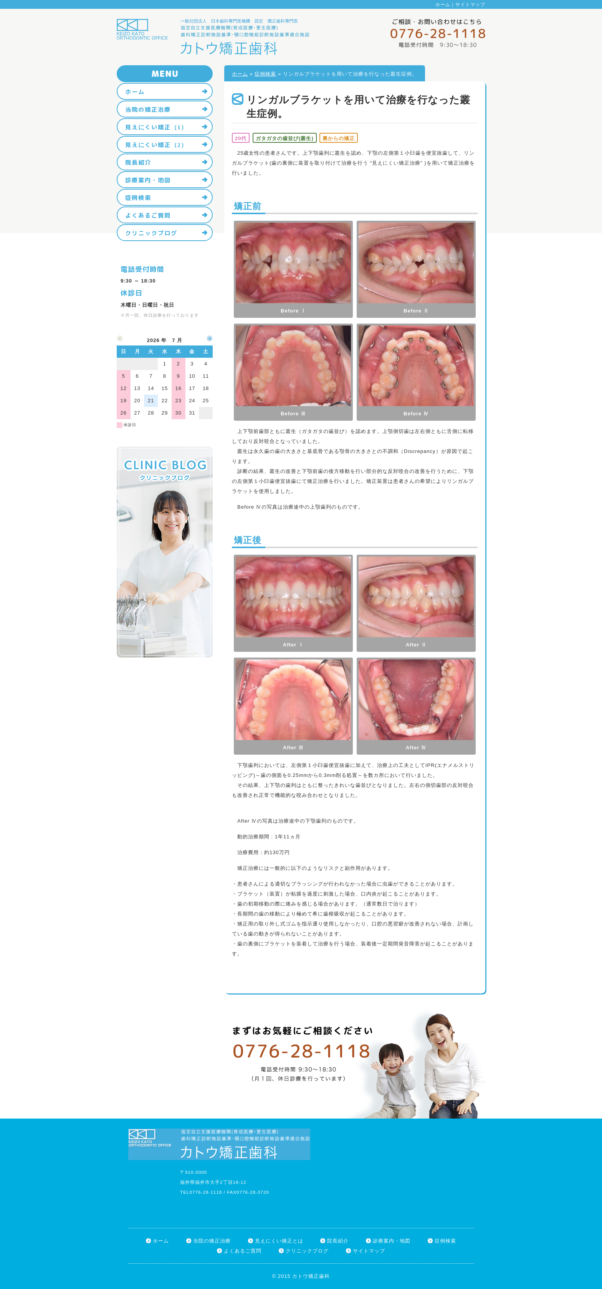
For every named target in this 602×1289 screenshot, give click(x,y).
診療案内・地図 (148, 180)
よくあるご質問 (148, 215)
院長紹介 (138, 162)
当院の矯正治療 (148, 109)
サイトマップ (470, 4)
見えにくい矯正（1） (156, 127)
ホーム (442, 4)
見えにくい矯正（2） (156, 144)
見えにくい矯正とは (279, 1241)
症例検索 (265, 74)
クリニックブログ (151, 233)
